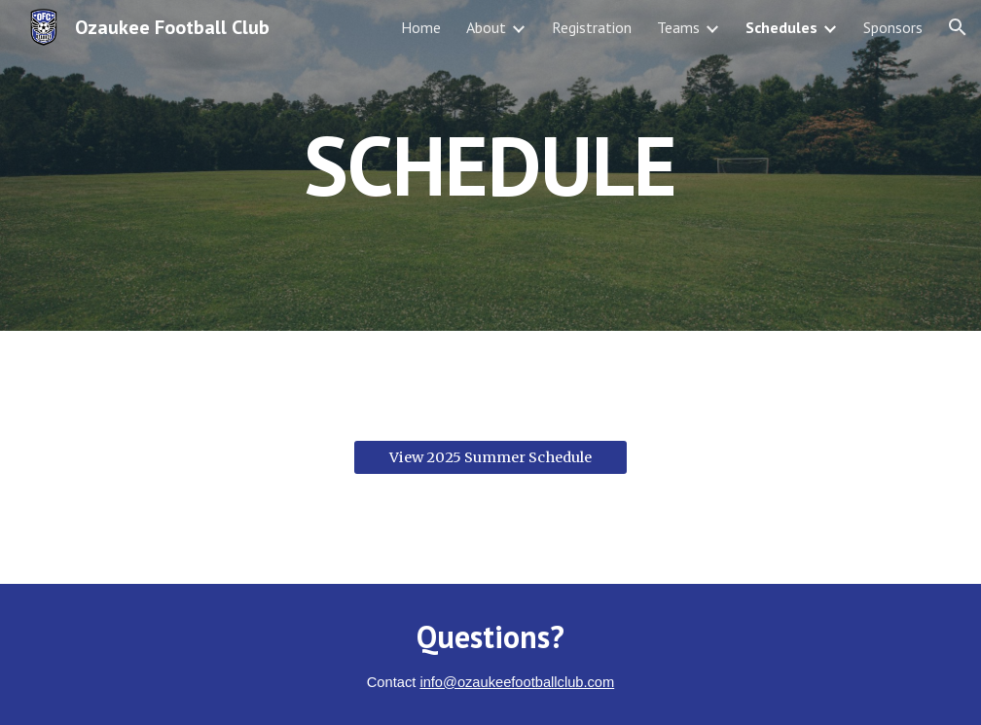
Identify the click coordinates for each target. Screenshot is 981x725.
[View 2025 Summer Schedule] (490, 457)
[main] (490, 165)
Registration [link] (592, 27)
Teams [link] (678, 27)
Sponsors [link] (893, 27)
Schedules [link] (781, 27)
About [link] (486, 27)
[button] (957, 27)
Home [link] (421, 27)
